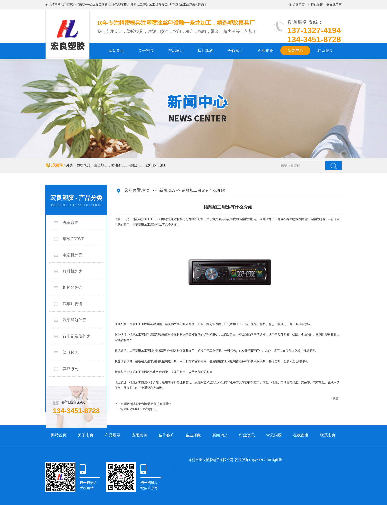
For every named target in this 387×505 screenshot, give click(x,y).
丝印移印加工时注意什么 (140, 409)
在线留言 (336, 4)
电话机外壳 (72, 255)
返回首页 (299, 4)
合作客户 (236, 51)
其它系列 (70, 369)
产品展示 (176, 51)
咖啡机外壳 (72, 271)
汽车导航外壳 (74, 320)
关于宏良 (146, 51)
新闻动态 (167, 190)
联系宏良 (325, 51)
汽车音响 (70, 222)
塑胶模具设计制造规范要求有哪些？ (148, 404)
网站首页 (116, 51)
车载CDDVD (74, 239)
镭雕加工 (162, 4)
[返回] (335, 398)
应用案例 (206, 51)
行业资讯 (247, 435)
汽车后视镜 (72, 304)
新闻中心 (295, 50)
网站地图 (317, 4)
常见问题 (274, 435)
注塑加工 (136, 4)
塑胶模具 (124, 4)
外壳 (114, 4)
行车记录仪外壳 (76, 336)
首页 (146, 190)
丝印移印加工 (177, 4)
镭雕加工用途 (147, 224)
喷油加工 (149, 4)
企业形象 (265, 51)
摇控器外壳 (72, 287)
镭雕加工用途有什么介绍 (203, 190)
